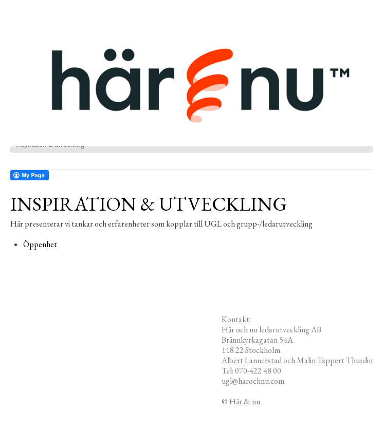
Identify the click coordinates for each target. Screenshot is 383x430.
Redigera (276, 401)
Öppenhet (40, 244)
